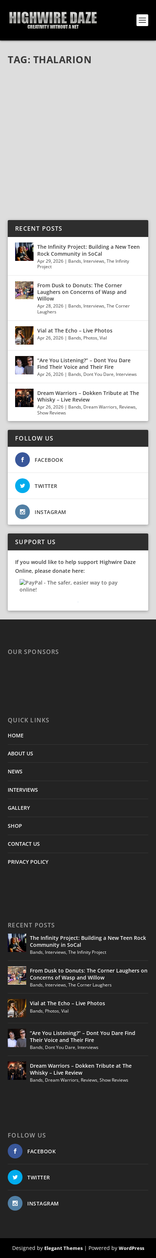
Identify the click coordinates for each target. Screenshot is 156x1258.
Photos (90, 338)
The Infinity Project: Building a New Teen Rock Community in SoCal (88, 250)
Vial (103, 338)
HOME (16, 735)
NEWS (15, 771)
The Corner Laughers (90, 985)
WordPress (131, 1248)
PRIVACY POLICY (28, 861)
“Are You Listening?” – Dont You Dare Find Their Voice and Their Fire (84, 363)
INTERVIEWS (23, 789)
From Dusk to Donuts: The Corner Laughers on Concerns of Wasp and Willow (81, 292)
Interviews (93, 261)
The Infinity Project (87, 952)
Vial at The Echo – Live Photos (74, 330)
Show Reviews (51, 413)
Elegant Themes (63, 1248)
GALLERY (19, 807)
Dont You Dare (98, 374)
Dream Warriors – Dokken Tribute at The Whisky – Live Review (88, 396)
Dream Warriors (100, 407)
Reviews (127, 407)
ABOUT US (20, 753)
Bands (74, 261)
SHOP (15, 825)
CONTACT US (24, 843)
